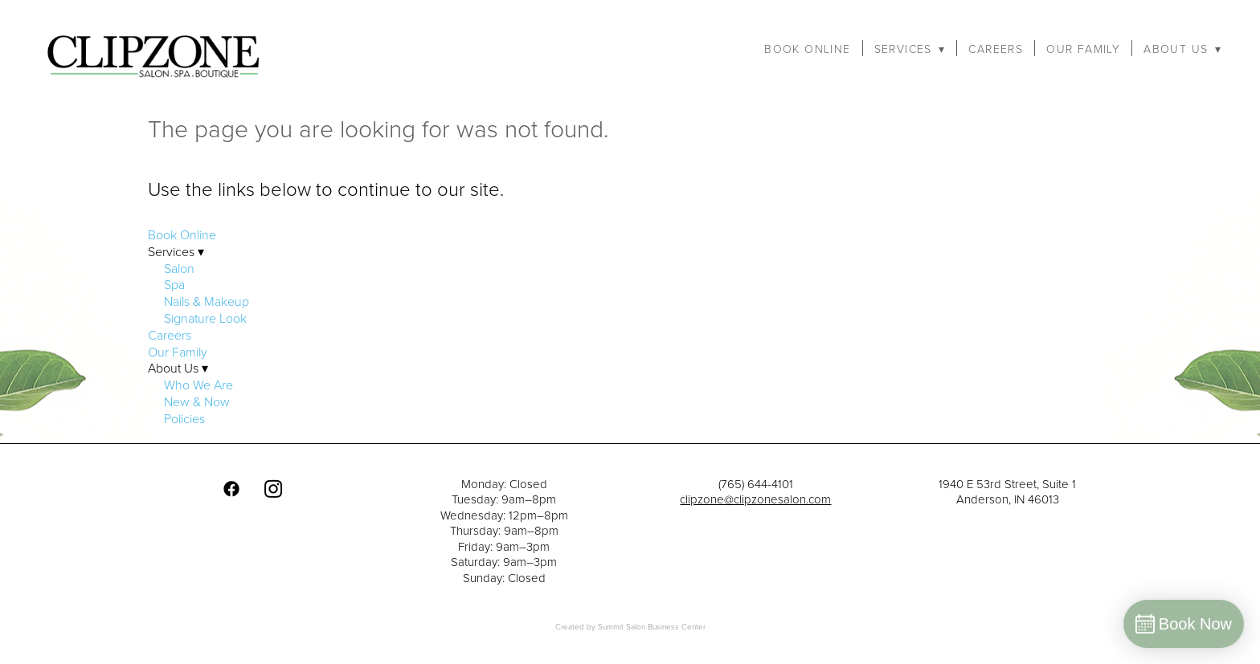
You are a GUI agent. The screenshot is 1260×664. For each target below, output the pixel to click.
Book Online (807, 49)
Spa (174, 284)
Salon (179, 268)
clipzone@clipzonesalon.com (755, 499)
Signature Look (205, 318)
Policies (184, 418)
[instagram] (273, 489)
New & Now (197, 401)
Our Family (1083, 49)
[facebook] (231, 489)
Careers (995, 49)
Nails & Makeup (206, 301)
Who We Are (198, 384)
